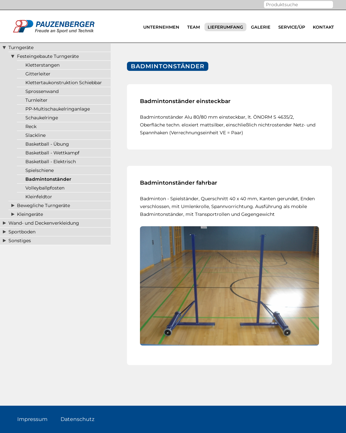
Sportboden (21, 232)
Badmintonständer (48, 179)
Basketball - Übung (47, 144)
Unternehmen (161, 27)
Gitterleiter (37, 74)
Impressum (32, 419)
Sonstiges (19, 240)
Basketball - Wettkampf (52, 153)
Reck (30, 126)
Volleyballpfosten (44, 188)
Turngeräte (21, 47)
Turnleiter (36, 100)
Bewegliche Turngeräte (43, 205)
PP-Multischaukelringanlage (57, 109)
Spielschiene (39, 170)
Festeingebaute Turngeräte (48, 56)
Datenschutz (77, 419)
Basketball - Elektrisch (50, 161)
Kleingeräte (30, 214)
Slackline (35, 135)
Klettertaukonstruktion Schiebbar (63, 82)
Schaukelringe (41, 118)
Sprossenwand (42, 91)
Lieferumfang (225, 27)
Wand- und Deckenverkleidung (43, 223)
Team (193, 27)
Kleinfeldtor (38, 197)
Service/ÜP (291, 27)
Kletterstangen (42, 65)
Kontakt (323, 27)
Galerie (260, 27)
